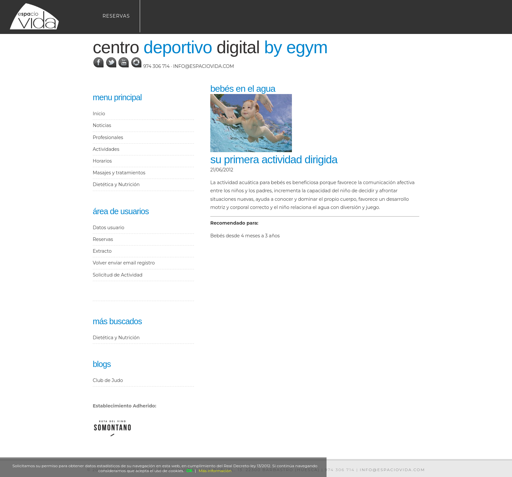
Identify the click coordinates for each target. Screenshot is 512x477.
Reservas (116, 16)
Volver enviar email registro (124, 263)
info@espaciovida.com (203, 66)
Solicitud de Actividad (117, 275)
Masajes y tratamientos (119, 173)
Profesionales (108, 137)
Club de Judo (108, 380)
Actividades (106, 149)
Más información (215, 470)
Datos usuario (108, 228)
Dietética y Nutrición (116, 184)
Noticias (102, 125)
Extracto (102, 251)
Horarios (102, 161)
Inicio (99, 114)
